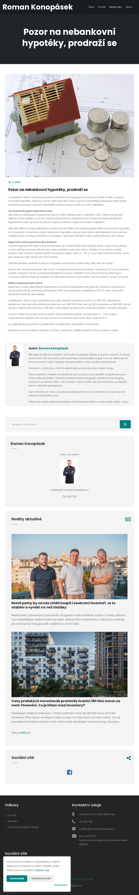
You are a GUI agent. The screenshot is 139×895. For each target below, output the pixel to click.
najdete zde (41, 870)
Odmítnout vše (41, 878)
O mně (101, 7)
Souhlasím (17, 878)
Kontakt (12, 821)
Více (129, 7)
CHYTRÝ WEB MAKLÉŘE (81, 879)
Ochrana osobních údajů (23, 827)
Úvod (91, 7)
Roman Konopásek (53, 348)
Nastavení (60, 885)
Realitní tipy (115, 7)
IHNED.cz (24, 733)
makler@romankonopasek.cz (96, 829)
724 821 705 (86, 821)
